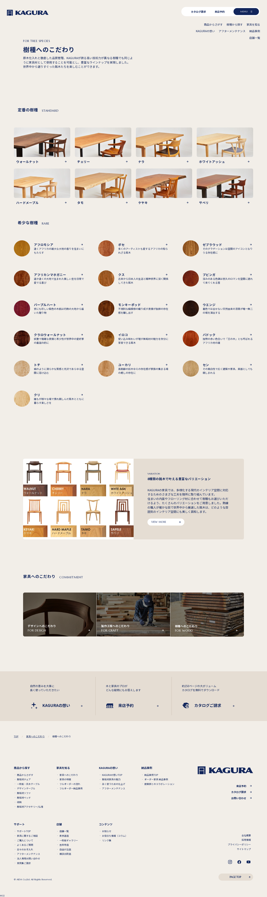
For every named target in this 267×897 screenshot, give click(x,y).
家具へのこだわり (68, 774)
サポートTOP (24, 831)
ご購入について (25, 840)
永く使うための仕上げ (113, 784)
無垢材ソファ (24, 793)
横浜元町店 (65, 853)
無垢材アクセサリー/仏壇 (30, 806)
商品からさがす (25, 774)
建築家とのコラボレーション (159, 784)
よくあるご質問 (25, 844)
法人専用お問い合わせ (28, 858)
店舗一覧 (64, 831)
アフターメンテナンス (113, 788)
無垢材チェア (24, 779)
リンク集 (106, 840)
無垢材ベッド (24, 797)
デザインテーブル (26, 788)
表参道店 (64, 835)
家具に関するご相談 (27, 835)
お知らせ (106, 831)
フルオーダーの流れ (69, 784)
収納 (19, 802)
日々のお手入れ (25, 849)
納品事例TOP (151, 774)
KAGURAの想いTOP (112, 774)
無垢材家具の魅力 (111, 779)
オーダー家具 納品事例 (156, 779)
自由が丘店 (65, 849)
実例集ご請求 (24, 863)
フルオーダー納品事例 (71, 788)
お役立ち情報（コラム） (114, 835)
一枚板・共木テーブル (28, 784)
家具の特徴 (65, 779)
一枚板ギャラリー (68, 840)
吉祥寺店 (64, 844)
